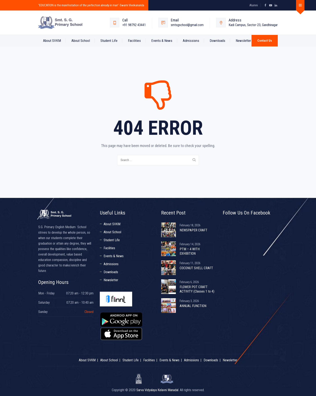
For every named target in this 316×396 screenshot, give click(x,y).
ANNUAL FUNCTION (193, 306)
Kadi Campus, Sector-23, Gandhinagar (253, 25)
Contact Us (264, 40)
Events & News (161, 40)
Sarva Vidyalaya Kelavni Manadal (157, 390)
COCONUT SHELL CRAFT (196, 268)
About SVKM (52, 40)
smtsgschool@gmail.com (187, 25)
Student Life (108, 40)
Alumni (253, 5)
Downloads (217, 40)
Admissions (191, 40)
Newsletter (243, 40)
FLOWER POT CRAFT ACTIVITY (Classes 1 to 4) (197, 289)
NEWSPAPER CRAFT (193, 230)
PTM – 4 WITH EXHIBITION (190, 251)
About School (80, 40)
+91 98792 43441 (134, 25)
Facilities (134, 40)
